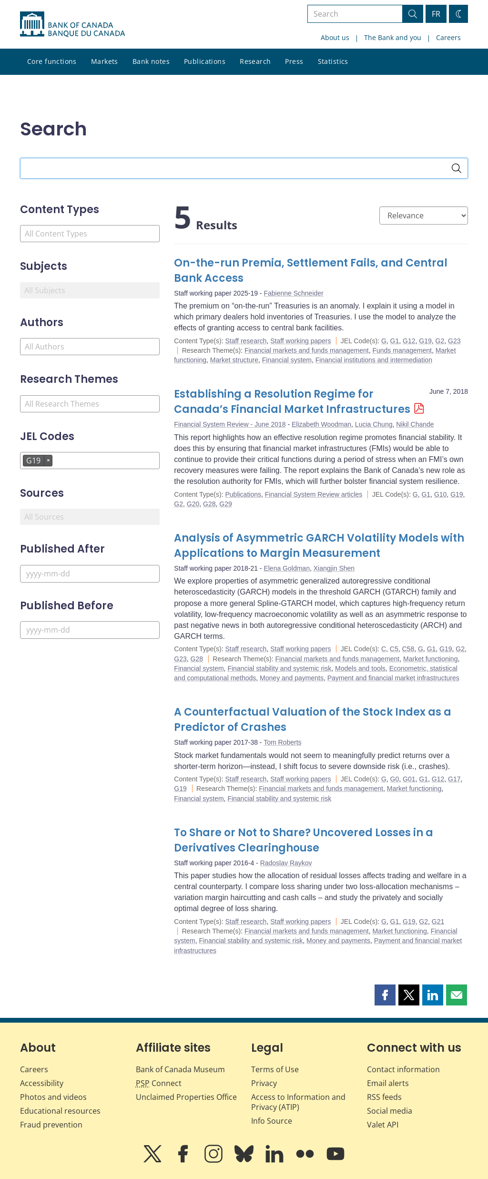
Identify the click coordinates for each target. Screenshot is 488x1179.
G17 (454, 779)
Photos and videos (53, 1097)
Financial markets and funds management (306, 350)
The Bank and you (392, 37)
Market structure (234, 360)
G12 (409, 341)
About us (335, 37)
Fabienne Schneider (293, 293)
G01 (409, 779)
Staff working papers (300, 341)
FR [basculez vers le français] (436, 14)
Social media (389, 1111)
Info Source (271, 1121)
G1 (394, 341)
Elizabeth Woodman (321, 424)
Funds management (402, 350)
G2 (440, 341)
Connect (159, 1083)
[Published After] (90, 574)
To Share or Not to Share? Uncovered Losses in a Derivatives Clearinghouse (303, 840)
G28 (209, 504)
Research (255, 61)
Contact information (403, 1069)
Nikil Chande (415, 424)
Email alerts (388, 1083)
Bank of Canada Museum (180, 1069)
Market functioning (430, 659)
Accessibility (41, 1083)
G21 (438, 921)
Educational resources (60, 1111)
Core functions (52, 61)
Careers (448, 37)
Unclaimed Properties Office (186, 1097)
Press (294, 61)
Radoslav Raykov (286, 863)
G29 (225, 504)
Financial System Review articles (314, 494)
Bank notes (151, 61)
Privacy (264, 1083)
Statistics (333, 61)
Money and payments (292, 678)
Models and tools (360, 668)
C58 (408, 649)
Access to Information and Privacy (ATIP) (298, 1102)
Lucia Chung (374, 424)
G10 (440, 494)
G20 (193, 504)
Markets (104, 61)
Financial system (287, 360)
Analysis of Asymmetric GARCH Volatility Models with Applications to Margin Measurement (319, 546)
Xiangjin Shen (334, 568)
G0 (394, 779)
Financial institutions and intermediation (373, 360)
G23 (454, 341)
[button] (385, 994)
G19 (425, 341)
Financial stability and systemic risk (279, 668)
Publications (204, 61)
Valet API (382, 1124)
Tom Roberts (282, 742)
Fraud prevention (51, 1124)
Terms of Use (275, 1069)
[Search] (456, 168)
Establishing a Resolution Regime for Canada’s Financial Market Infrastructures (292, 402)
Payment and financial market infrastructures (393, 678)
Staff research (245, 341)
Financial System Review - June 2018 (229, 424)
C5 (394, 649)
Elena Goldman (287, 568)
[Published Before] (90, 630)
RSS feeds (384, 1097)
